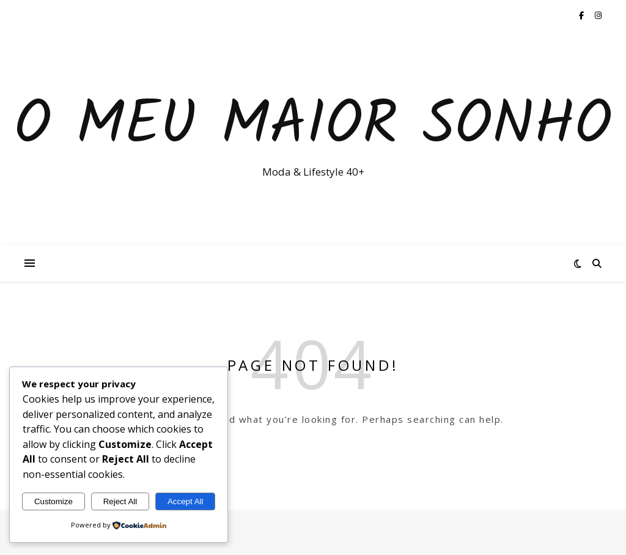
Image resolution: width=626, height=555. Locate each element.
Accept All (186, 501)
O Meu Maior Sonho (313, 126)
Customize (53, 501)
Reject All (120, 501)
